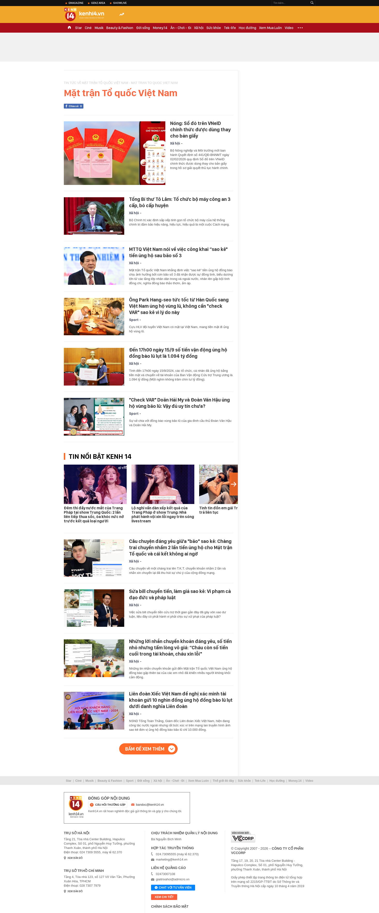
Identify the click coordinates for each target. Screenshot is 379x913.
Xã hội (199, 28)
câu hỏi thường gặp (110, 804)
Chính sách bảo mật (170, 906)
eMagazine (76, 3)
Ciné (88, 28)
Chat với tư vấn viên (173, 888)
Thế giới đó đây (223, 780)
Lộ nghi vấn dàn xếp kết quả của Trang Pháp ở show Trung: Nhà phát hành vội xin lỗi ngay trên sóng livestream (162, 514)
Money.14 (160, 28)
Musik (99, 28)
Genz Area (98, 3)
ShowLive (120, 3)
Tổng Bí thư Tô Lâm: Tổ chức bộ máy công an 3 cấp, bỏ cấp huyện (180, 202)
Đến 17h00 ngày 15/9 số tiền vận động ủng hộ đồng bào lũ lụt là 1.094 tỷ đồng (178, 353)
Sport (133, 320)
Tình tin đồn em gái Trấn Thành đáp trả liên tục (230, 510)
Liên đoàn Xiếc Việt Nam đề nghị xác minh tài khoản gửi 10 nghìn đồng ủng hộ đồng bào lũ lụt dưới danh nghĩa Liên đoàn (181, 700)
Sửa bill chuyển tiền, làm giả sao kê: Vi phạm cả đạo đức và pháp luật (180, 594)
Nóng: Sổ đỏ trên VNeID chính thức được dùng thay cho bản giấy (200, 129)
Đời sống (143, 28)
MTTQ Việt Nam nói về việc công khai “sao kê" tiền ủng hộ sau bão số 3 (178, 252)
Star (78, 28)
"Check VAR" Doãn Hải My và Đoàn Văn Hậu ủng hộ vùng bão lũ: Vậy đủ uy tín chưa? (179, 403)
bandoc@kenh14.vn (150, 804)
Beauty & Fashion (119, 28)
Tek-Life (260, 780)
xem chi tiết (164, 897)
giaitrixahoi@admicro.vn (173, 879)
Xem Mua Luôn (270, 28)
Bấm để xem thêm (144, 749)
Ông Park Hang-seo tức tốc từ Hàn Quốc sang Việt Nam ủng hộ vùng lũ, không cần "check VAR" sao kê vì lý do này (179, 306)
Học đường (247, 28)
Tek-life (230, 28)
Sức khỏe (213, 28)
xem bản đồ (75, 858)
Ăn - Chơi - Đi (180, 28)
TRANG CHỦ (69, 28)
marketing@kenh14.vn (171, 859)
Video (289, 28)
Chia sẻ (76, 106)
